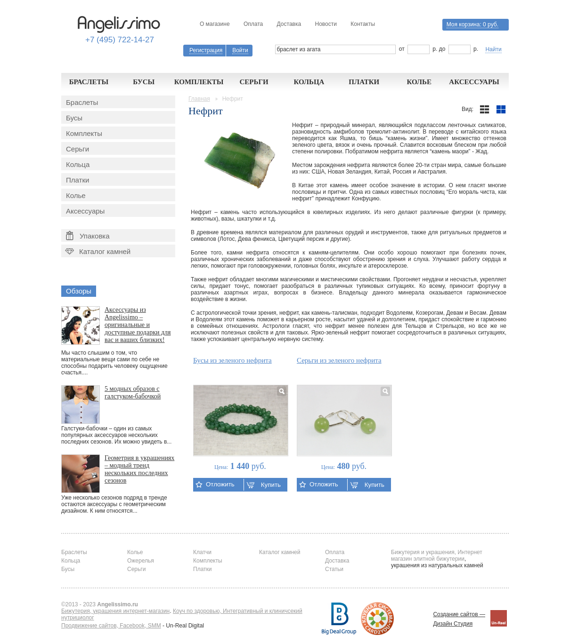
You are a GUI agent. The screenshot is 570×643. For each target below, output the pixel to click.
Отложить (215, 484)
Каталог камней (97, 251)
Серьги (253, 82)
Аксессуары (474, 82)
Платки (364, 82)
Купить (263, 484)
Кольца (308, 82)
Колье (419, 82)
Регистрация (205, 50)
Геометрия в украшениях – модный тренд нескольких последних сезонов (139, 469)
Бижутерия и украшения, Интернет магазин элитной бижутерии (436, 555)
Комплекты (199, 82)
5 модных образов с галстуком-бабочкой (133, 392)
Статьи (334, 569)
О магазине (215, 24)
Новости (325, 24)
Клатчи (202, 552)
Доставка (289, 24)
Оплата (253, 24)
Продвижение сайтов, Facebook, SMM (111, 625)
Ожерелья (140, 560)
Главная (199, 98)
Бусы (144, 82)
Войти (240, 50)
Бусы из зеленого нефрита (232, 360)
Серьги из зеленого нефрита (339, 360)
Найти (493, 49)
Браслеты (89, 82)
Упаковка (88, 235)
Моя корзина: (472, 24)
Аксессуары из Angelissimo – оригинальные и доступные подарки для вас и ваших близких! (138, 324)
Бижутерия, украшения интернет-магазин (115, 611)
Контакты (362, 24)
